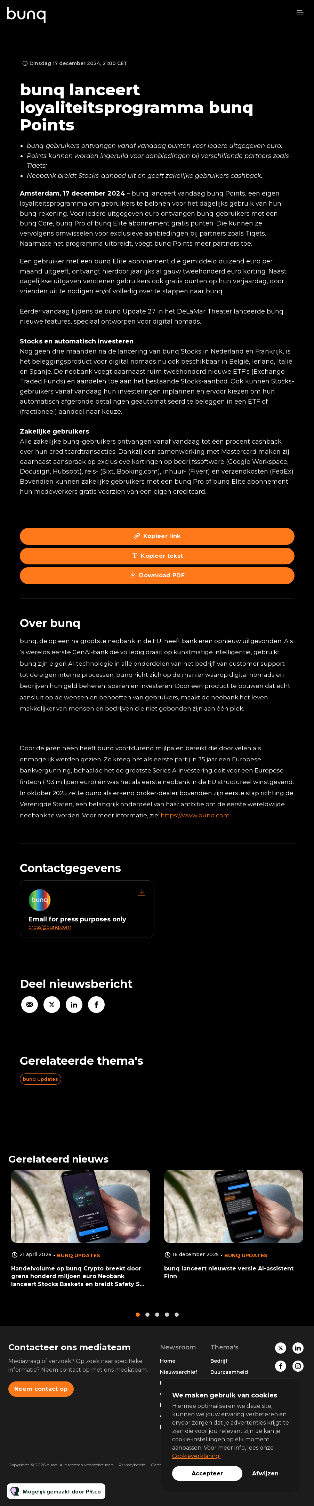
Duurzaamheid (229, 1372)
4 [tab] (167, 1320)
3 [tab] (157, 1320)
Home (167, 1361)
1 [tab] (138, 1320)
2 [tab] (147, 1320)
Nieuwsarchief (178, 1372)
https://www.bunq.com (195, 815)
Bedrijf (218, 1361)
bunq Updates (40, 1079)
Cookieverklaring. (196, 1456)
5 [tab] (177, 1320)
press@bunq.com (50, 927)
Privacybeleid (132, 1464)
